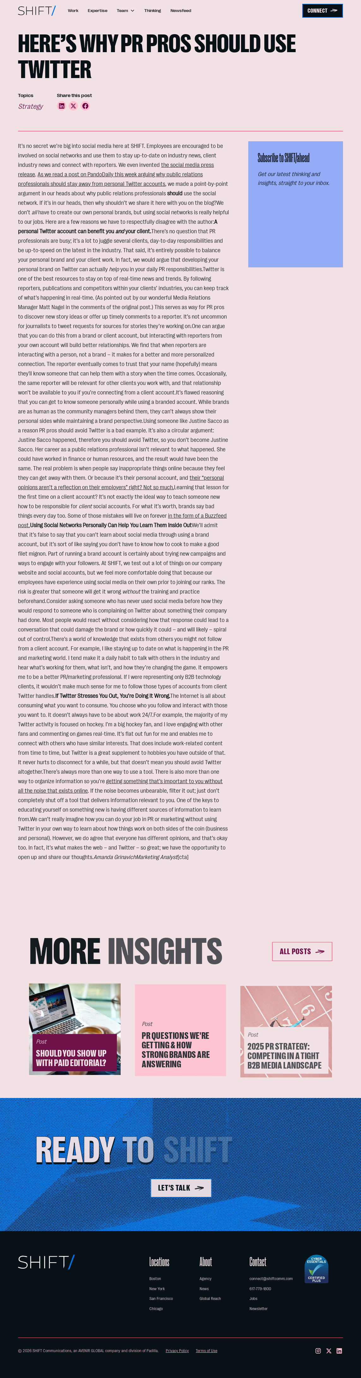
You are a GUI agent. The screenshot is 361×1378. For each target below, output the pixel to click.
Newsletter (259, 1308)
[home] (37, 11)
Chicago (156, 1308)
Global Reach (210, 1298)
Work (73, 10)
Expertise (97, 10)
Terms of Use (206, 1350)
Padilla (152, 1350)
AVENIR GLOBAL (91, 1350)
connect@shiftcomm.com (271, 1278)
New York (157, 1288)
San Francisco (161, 1298)
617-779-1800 (260, 1288)
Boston (155, 1278)
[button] (126, 10)
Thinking (152, 10)
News (204, 1288)
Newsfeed (181, 10)
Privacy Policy (177, 1350)
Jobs (253, 1298)
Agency (206, 1278)
